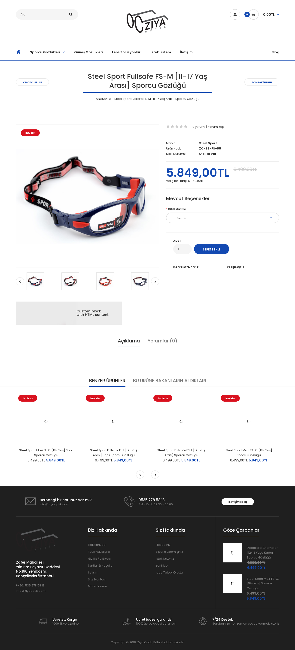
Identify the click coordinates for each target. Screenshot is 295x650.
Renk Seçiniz (177, 209)
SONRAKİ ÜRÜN (262, 82)
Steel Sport (208, 143)
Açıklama (129, 341)
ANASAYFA (103, 99)
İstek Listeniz (165, 558)
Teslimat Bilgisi (99, 551)
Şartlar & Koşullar (101, 565)
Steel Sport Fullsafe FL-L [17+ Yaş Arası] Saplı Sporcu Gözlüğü (113, 452)
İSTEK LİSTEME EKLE (185, 267)
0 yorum (198, 127)
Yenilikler (162, 565)
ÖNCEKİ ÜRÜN (32, 82)
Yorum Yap (216, 127)
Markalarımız (97, 586)
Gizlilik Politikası (99, 558)
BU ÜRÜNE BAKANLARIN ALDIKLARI (169, 380)
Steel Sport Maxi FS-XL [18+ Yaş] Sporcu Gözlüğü (248, 452)
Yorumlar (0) (162, 341)
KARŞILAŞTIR (235, 267)
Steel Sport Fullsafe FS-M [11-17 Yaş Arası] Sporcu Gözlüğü (156, 99)
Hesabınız (163, 545)
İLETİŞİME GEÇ (237, 502)
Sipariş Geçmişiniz (169, 551)
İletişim (93, 572)
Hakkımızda (97, 545)
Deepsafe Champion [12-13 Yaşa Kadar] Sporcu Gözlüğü (262, 553)
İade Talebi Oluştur (170, 572)
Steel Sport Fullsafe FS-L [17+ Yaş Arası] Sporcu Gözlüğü (181, 452)
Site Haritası (97, 579)
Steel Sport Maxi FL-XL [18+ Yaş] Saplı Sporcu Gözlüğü (46, 452)
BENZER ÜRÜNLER (107, 380)
